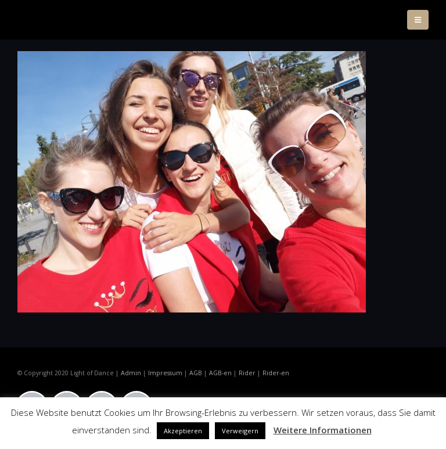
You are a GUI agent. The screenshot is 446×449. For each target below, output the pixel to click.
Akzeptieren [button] (183, 430)
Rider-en (275, 373)
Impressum (165, 373)
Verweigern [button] (240, 430)
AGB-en (220, 373)
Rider (247, 373)
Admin (131, 373)
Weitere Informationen (323, 430)
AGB (195, 373)
